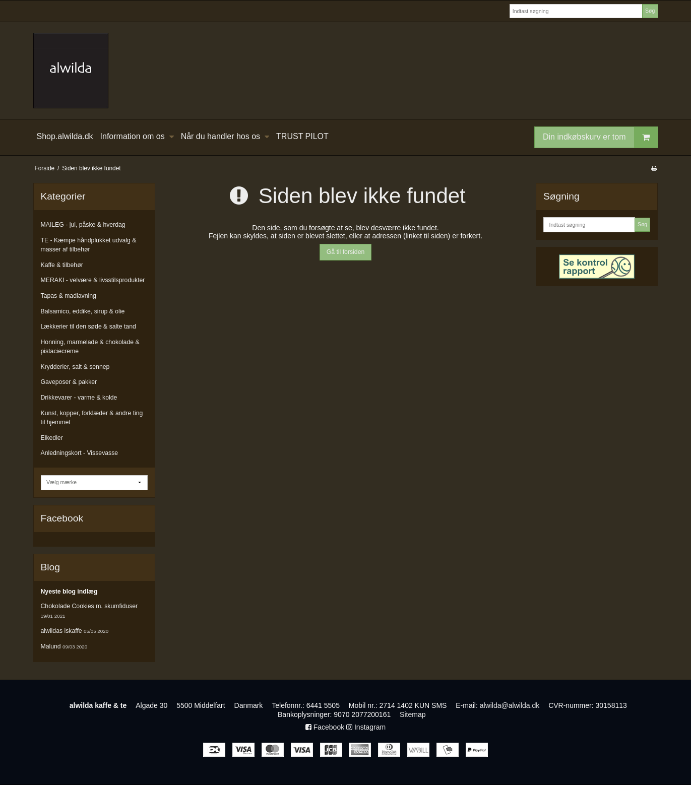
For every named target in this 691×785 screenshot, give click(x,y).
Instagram (366, 727)
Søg (650, 11)
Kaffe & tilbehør (62, 265)
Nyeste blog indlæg (69, 591)
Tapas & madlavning (68, 295)
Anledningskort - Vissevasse (79, 452)
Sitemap (412, 714)
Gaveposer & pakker (69, 381)
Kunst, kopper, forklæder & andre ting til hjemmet (92, 418)
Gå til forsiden (346, 251)
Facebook (324, 727)
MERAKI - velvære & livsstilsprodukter (93, 280)
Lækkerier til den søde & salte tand (88, 326)
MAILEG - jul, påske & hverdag (83, 224)
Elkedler (52, 437)
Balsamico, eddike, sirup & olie (83, 311)
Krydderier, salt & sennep (75, 366)
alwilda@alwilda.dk (510, 705)
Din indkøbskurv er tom (600, 137)
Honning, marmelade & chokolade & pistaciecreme (90, 347)
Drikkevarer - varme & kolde (79, 397)
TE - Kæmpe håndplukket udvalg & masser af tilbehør (89, 245)
